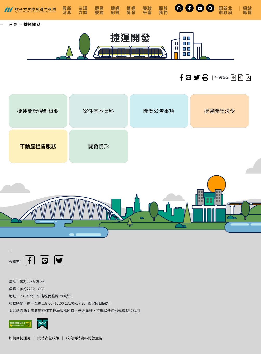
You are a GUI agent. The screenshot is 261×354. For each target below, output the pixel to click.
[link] (68, 10)
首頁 (13, 24)
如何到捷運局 (20, 337)
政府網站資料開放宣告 (84, 337)
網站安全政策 (48, 337)
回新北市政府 (226, 10)
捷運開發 (32, 24)
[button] (233, 77)
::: (1, 23)
